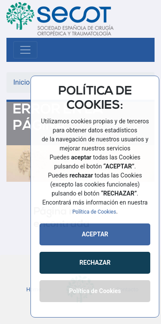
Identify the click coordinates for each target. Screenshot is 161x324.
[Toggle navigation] (25, 49)
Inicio (21, 82)
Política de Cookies (94, 212)
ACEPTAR (95, 234)
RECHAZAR (94, 262)
